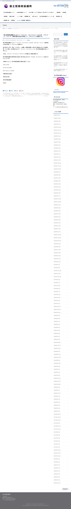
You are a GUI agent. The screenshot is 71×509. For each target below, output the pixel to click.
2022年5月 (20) (57, 255)
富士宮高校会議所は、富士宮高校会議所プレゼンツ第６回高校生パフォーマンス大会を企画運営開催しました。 (60, 57)
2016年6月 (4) (57, 468)
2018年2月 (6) (57, 408)
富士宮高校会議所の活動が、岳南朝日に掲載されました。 (60, 70)
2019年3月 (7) (57, 369)
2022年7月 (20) (57, 249)
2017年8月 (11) (57, 426)
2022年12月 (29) (57, 234)
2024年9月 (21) (57, 172)
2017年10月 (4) (57, 420)
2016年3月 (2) (57, 477)
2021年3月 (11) (57, 297)
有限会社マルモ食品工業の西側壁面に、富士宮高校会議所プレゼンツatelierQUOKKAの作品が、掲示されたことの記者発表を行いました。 (38, 95)
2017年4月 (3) (57, 438)
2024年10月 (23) (57, 169)
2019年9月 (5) (57, 351)
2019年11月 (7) (57, 345)
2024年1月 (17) (57, 195)
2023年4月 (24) (57, 222)
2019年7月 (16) (57, 357)
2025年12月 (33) (57, 127)
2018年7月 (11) (57, 393)
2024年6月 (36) (57, 181)
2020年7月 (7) (57, 321)
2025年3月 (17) (57, 154)
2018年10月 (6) (57, 384)
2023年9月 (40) (57, 207)
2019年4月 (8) (57, 366)
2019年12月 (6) (57, 342)
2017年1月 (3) (57, 447)
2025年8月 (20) (57, 139)
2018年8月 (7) (57, 390)
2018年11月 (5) (57, 381)
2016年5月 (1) (57, 471)
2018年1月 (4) (57, 411)
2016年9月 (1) (57, 459)
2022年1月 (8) (57, 267)
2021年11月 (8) (57, 273)
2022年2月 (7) (57, 264)
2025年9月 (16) (57, 136)
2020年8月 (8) (57, 318)
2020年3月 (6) (57, 333)
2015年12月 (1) (57, 482)
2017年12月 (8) (57, 414)
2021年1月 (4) (57, 303)
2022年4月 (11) (57, 258)
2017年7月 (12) (57, 429)
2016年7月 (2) (57, 465)
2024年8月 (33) (57, 175)
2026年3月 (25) (57, 118)
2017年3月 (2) (57, 441)
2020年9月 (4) (57, 315)
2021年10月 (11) (57, 276)
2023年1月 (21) (57, 231)
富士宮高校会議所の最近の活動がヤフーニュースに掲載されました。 (60, 51)
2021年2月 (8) (57, 300)
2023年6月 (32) (57, 216)
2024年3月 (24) (57, 190)
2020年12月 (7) (57, 306)
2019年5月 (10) (57, 363)
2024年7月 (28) (57, 178)
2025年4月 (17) (57, 151)
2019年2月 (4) (57, 372)
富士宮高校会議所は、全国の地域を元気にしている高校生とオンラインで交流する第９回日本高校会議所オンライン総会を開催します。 (60, 45)
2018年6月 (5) (57, 396)
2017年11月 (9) (57, 417)
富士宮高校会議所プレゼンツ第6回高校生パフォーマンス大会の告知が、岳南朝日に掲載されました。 (60, 64)
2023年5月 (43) (57, 219)
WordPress (29, 505)
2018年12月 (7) (57, 378)
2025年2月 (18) (57, 157)
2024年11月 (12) (57, 166)
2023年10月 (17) (57, 204)
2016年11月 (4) (57, 453)
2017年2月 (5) (57, 444)
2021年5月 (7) (57, 291)
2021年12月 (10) (57, 270)
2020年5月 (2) (57, 327)
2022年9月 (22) (57, 243)
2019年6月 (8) (57, 360)
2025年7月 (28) (57, 142)
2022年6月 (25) (57, 252)
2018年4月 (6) (57, 402)
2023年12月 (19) (57, 198)
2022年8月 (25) (57, 246)
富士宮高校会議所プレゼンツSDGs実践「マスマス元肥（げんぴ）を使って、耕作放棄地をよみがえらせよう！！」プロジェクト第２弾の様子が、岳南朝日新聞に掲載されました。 (14, 95)
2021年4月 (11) (57, 294)
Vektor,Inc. (42, 505)
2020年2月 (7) (57, 336)
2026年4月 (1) (57, 115)
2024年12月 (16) (57, 163)
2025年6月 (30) (57, 145)
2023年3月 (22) (57, 225)
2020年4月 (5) (57, 330)
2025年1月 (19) (57, 160)
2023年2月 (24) (57, 228)
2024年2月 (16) (57, 192)
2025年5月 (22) (57, 148)
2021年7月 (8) (57, 285)
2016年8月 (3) (57, 462)
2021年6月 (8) (57, 288)
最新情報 (28, 40)
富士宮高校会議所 (34, 503)
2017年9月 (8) (57, 423)
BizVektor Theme (35, 505)
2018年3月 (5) (57, 405)
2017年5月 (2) (57, 435)
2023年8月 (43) (57, 210)
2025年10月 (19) (57, 133)
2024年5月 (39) (57, 184)
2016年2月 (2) (57, 480)
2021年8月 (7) (57, 282)
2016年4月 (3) (57, 474)
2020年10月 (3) (57, 312)
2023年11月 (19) (57, 201)
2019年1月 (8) (57, 375)
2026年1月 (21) (57, 124)
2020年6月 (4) (57, 324)
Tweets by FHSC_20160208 (59, 92)
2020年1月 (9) (57, 339)
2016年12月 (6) (57, 450)
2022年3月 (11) (57, 261)
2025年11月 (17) (57, 130)
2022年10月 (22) (57, 240)
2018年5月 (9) (57, 399)
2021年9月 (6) (57, 279)
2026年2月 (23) (57, 121)
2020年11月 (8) (57, 309)
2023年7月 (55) (57, 213)
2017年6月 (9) (57, 432)
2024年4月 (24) (57, 187)
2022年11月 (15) (57, 237)
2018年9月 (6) (57, 387)
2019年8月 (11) (57, 354)
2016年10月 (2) (57, 456)
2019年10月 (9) (57, 348)
